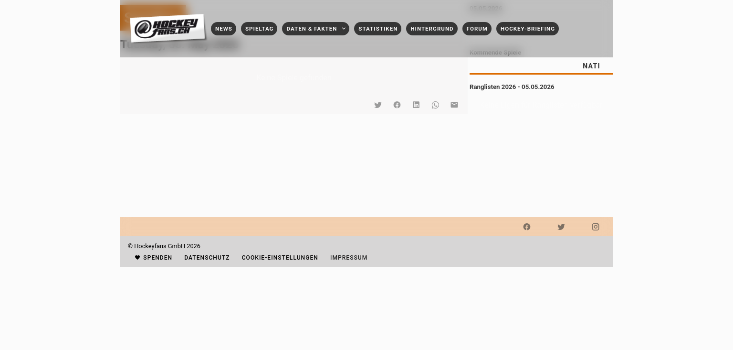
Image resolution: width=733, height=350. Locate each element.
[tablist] (541, 66)
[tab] (591, 66)
